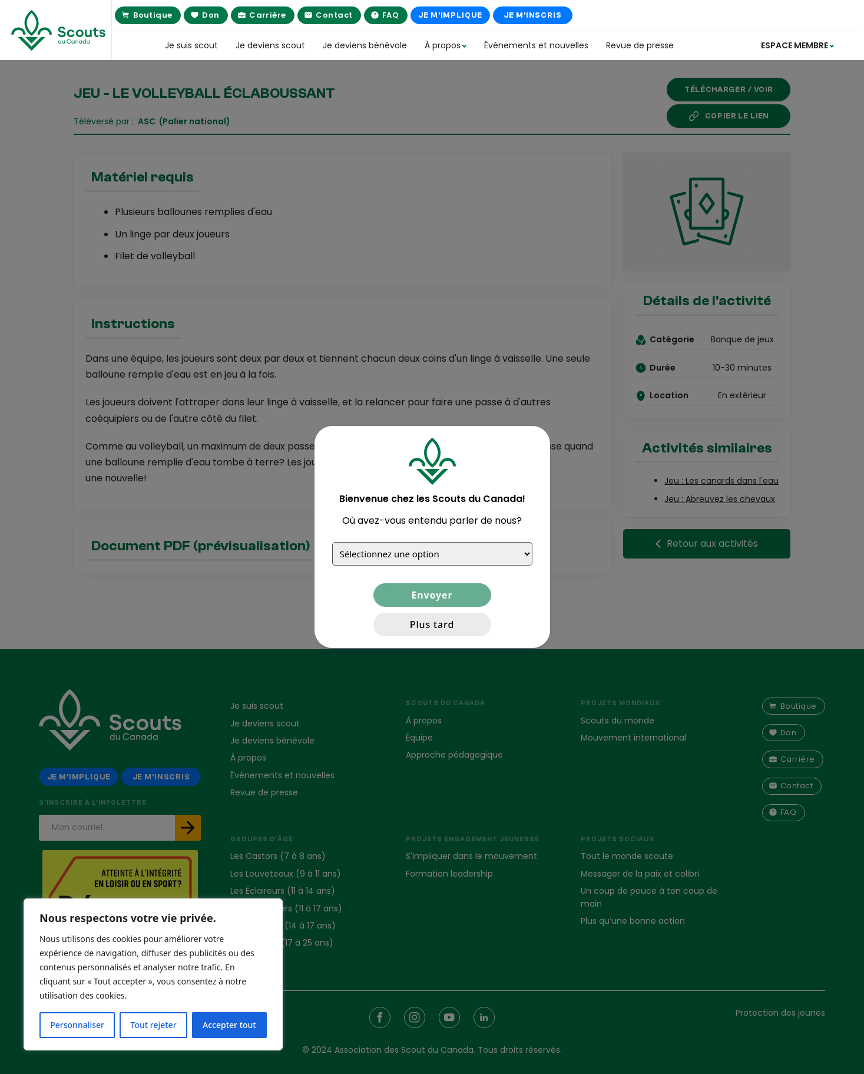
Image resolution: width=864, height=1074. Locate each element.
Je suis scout (191, 45)
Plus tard (432, 624)
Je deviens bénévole (365, 45)
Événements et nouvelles (536, 45)
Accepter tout (229, 1024)
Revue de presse (640, 45)
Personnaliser (77, 1024)
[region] (153, 974)
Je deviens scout (270, 45)
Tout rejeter (154, 1024)
